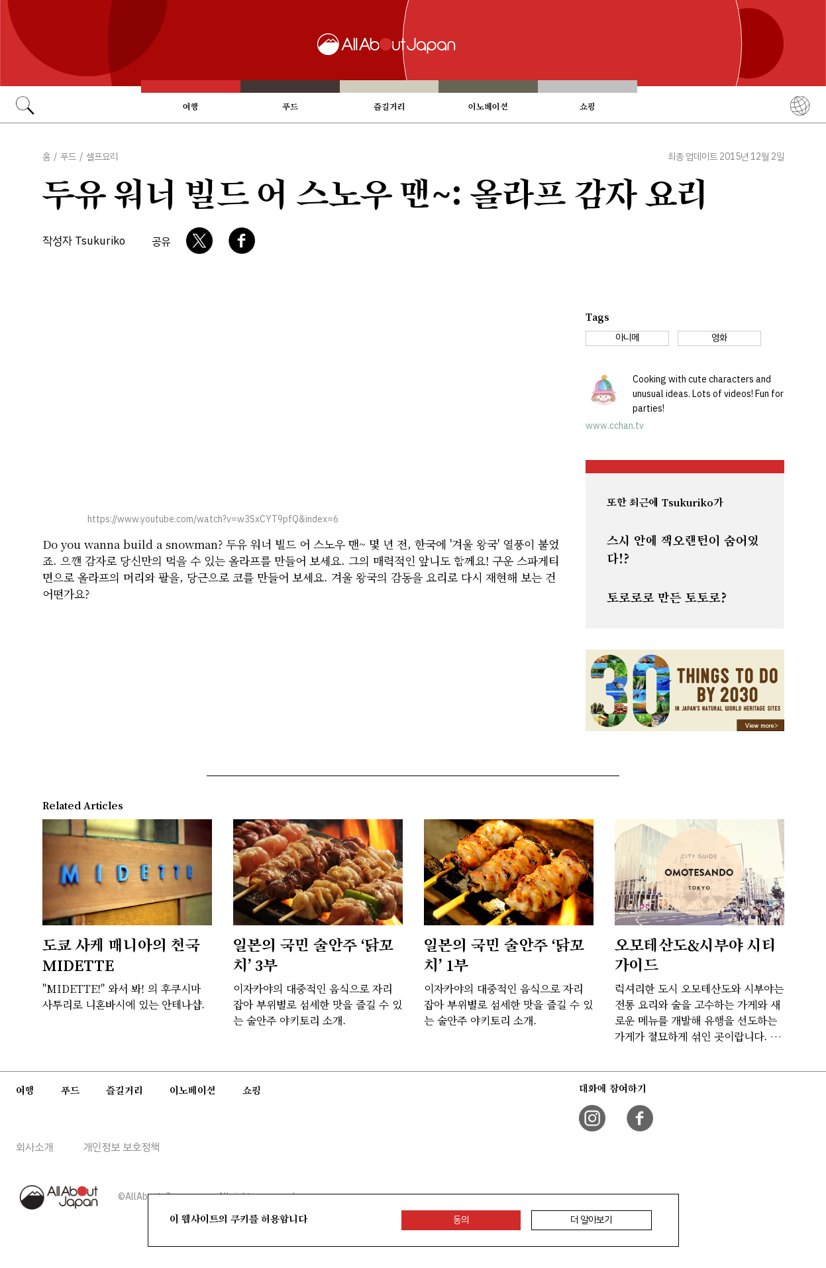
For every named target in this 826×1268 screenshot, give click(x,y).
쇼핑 (587, 106)
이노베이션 (488, 106)
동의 (461, 1220)
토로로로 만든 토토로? (667, 598)
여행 (191, 106)
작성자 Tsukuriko (83, 241)
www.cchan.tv (615, 426)
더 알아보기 (591, 1220)
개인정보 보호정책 (121, 1147)
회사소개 (34, 1147)
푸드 (290, 106)
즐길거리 (389, 106)
